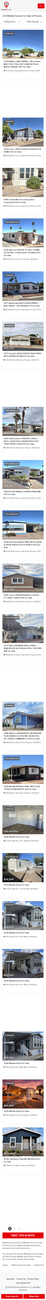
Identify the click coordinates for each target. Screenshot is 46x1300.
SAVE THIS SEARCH (23, 1235)
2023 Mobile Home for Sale (16, 885)
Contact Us (21, 1279)
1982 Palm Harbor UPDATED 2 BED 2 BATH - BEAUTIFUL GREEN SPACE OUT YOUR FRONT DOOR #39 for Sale (21, 441)
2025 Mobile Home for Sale (16, 1111)
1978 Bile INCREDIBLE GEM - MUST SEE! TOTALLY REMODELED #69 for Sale (22, 787)
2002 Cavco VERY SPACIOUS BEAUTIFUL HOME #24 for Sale (23, 150)
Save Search (12, 1296)
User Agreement (23, 1283)
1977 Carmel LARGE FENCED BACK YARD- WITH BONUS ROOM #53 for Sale (23, 354)
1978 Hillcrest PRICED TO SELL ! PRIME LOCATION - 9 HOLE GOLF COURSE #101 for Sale (22, 253)
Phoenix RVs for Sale (25, 1259)
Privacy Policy (33, 1279)
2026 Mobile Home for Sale (16, 837)
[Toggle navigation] (41, 5)
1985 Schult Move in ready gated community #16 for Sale (19, 201)
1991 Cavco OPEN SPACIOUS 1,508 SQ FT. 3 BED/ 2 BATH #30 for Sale (21, 596)
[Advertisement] (23, 1199)
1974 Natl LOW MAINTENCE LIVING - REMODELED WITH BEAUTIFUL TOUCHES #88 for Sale (23, 648)
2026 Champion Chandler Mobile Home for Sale (22, 1160)
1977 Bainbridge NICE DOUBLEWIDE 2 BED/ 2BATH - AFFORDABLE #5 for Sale (22, 304)
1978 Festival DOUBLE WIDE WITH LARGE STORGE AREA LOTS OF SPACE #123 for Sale (23, 545)
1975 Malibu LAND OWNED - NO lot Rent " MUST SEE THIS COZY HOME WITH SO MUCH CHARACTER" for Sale (23, 64)
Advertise (11, 1279)
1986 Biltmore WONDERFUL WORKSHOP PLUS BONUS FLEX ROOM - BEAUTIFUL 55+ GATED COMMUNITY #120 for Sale (23, 736)
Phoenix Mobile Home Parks (22, 1256)
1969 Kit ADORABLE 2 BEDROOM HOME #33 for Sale (22, 493)
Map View (34, 1296)
